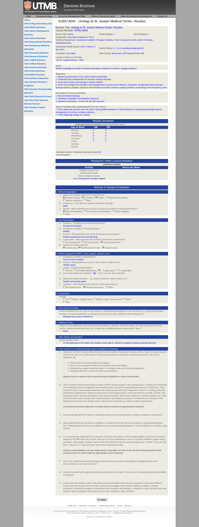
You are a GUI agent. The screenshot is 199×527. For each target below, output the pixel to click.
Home (27, 20)
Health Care (72, 506)
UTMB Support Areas (107, 506)
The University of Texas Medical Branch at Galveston (86, 511)
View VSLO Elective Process (37, 96)
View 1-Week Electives (35, 60)
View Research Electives (36, 56)
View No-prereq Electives (36, 53)
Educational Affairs (44, 16)
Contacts (127, 506)
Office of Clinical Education (103, 16)
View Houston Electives (35, 67)
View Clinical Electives (35, 38)
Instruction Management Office (72, 16)
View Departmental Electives (38, 42)
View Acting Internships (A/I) (38, 23)
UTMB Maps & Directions (122, 513)
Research (92, 506)
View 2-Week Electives (35, 64)
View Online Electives (34, 71)
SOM (28, 16)
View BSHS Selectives (34, 27)
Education (83, 506)
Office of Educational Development (136, 16)
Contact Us (162, 16)
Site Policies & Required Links (133, 511)
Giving (119, 506)
